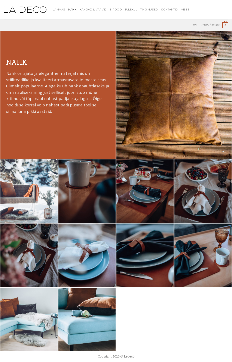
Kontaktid (169, 9)
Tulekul (131, 9)
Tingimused (149, 9)
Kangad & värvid (93, 9)
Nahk (72, 9)
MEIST (185, 9)
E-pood (116, 9)
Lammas (59, 9)
